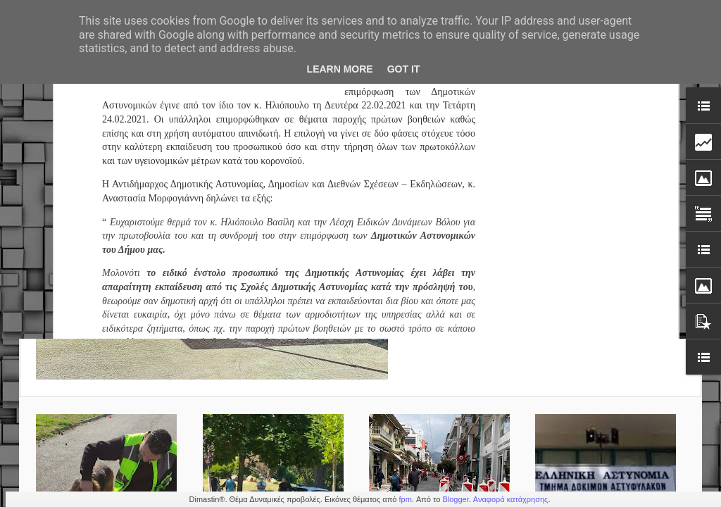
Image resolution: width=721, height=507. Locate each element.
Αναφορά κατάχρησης (510, 499)
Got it (403, 69)
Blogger (455, 499)
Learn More (340, 69)
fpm (405, 499)
